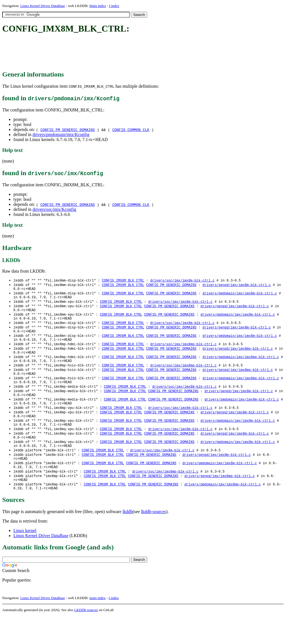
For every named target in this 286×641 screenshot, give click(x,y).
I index (114, 6)
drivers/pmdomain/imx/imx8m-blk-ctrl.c (239, 294)
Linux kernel (24, 555)
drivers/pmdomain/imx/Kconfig (60, 134)
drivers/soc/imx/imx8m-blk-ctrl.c (182, 280)
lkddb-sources (153, 536)
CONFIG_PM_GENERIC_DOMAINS (67, 129)
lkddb (128, 536)
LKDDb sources (86, 635)
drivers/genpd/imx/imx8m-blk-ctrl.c (236, 285)
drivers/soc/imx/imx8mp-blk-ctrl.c (183, 351)
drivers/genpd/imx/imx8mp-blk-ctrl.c (237, 356)
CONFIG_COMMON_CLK (130, 129)
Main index (97, 6)
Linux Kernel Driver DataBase (42, 6)
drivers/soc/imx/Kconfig (54, 209)
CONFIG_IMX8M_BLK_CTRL (123, 280)
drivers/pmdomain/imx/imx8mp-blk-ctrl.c (240, 366)
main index (97, 623)
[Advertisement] (104, 52)
